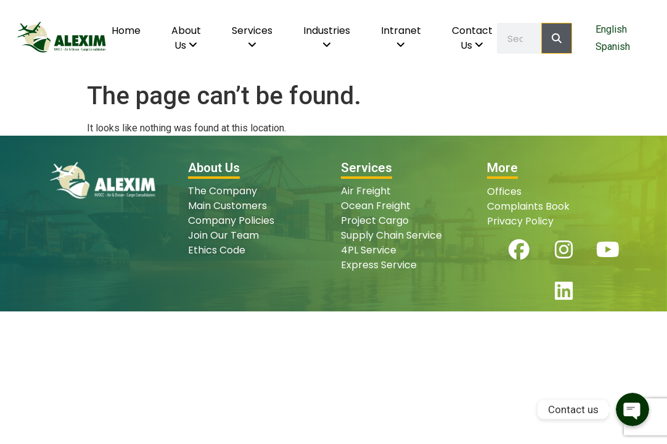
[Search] (556, 38)
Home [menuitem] (126, 30)
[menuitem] (186, 38)
